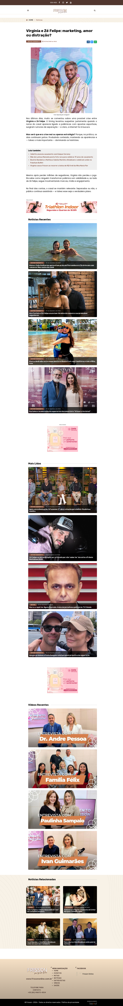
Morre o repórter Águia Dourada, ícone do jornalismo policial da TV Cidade (60, 607)
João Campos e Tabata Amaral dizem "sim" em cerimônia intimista (43, 910)
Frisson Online (88, 974)
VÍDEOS (57, 983)
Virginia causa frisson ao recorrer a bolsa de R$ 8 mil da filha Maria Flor (59, 166)
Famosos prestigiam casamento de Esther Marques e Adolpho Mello (80, 910)
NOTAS (56, 976)
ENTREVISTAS (59, 981)
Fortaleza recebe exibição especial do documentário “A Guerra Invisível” (60, 411)
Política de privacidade (70, 1002)
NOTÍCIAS (57, 978)
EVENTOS (58, 973)
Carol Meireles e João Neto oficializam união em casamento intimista (41, 943)
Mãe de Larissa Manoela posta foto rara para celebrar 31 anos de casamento (61, 157)
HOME (31, 20)
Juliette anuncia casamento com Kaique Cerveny (50, 154)
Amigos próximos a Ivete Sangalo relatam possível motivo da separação (59, 655)
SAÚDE (56, 985)
